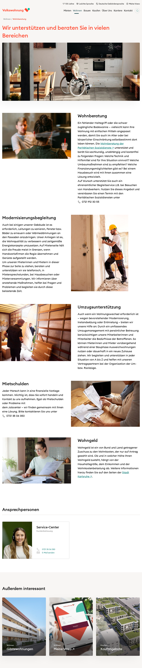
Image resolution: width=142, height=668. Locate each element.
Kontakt (128, 10)
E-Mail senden (48, 552)
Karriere (118, 10)
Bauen (87, 10)
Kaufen (96, 10)
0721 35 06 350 (48, 549)
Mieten (67, 10)
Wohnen (77, 10)
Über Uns (107, 10)
